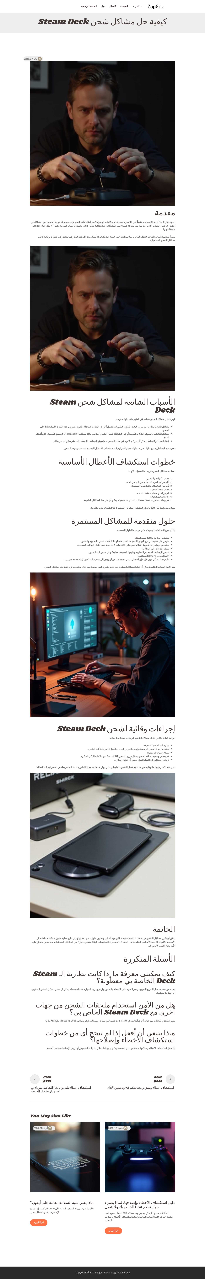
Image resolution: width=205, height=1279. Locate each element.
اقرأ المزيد (113, 1230)
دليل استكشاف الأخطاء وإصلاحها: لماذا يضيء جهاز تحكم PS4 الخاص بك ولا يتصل (140, 1205)
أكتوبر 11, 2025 (115, 1128)
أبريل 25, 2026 (40, 1128)
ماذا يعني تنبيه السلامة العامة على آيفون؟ (61, 1203)
